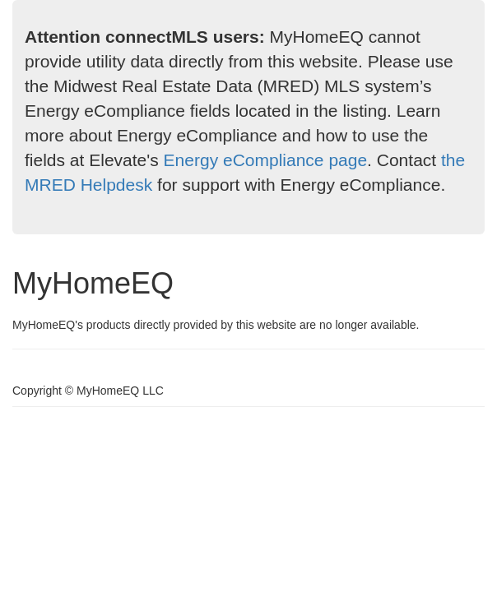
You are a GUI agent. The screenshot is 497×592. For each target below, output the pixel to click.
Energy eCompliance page (266, 159)
